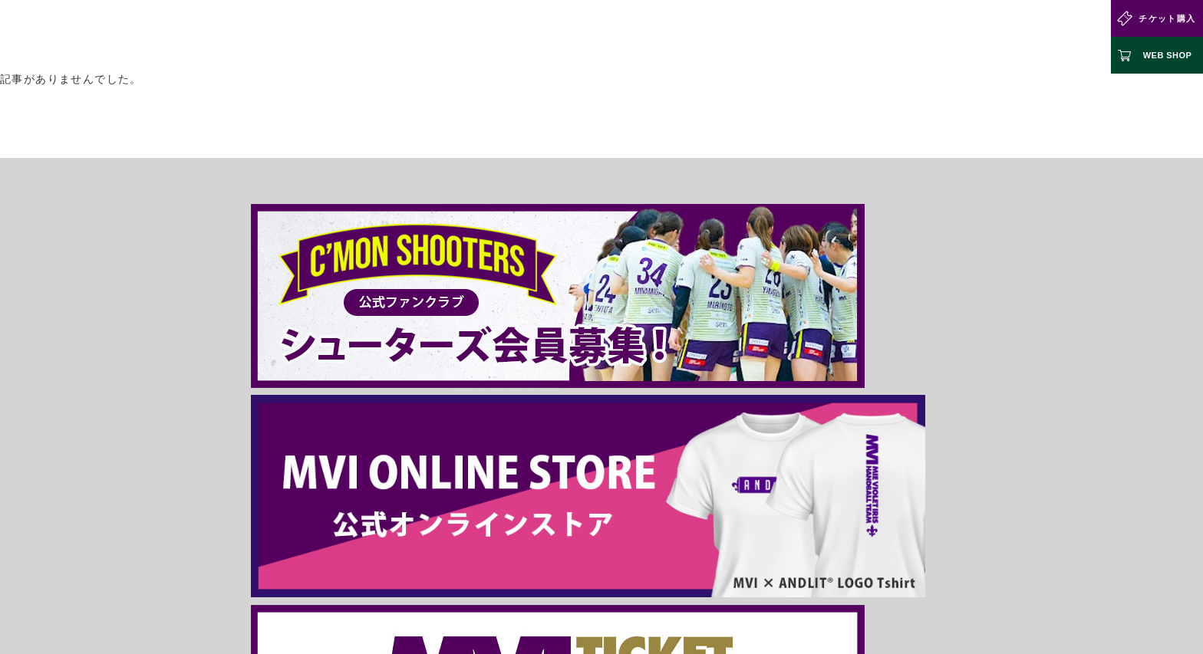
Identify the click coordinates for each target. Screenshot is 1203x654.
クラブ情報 (560, 36)
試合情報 (491, 36)
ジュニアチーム (825, 36)
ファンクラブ (735, 36)
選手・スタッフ (645, 36)
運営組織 (541, 561)
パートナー (974, 36)
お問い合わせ (1053, 36)
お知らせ (904, 36)
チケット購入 (1167, 18)
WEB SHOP (1167, 55)
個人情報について (640, 561)
